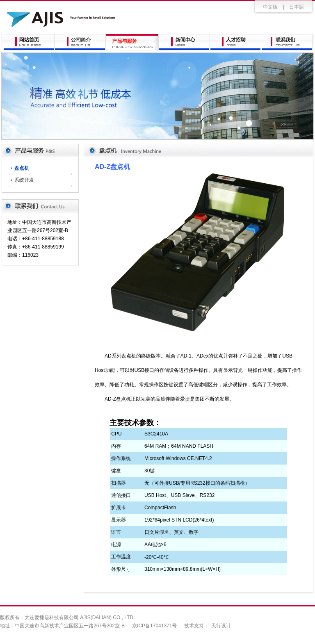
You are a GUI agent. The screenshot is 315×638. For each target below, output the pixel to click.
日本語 (296, 7)
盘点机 (21, 168)
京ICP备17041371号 (154, 626)
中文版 (270, 7)
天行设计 (221, 626)
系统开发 (24, 180)
